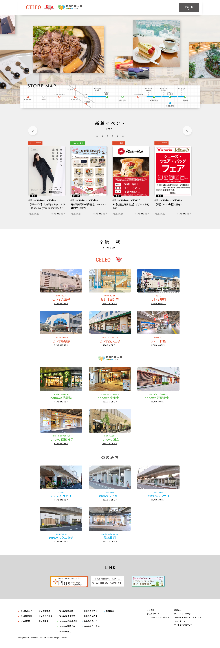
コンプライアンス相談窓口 (158, 620)
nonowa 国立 (107, 95)
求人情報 (150, 612)
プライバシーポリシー (183, 616)
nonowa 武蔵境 (185, 99)
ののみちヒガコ (163, 89)
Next (187, 130)
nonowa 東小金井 (169, 95)
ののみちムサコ (148, 89)
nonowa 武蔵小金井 (154, 99)
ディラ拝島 (72, 89)
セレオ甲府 (27, 98)
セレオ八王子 (75, 98)
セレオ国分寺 (138, 96)
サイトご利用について (183, 627)
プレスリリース (153, 616)
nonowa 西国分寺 (122, 99)
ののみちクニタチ (98, 89)
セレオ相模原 (86, 103)
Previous (32, 130)
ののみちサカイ (181, 89)
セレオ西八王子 (59, 96)
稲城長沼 (170, 104)
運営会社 (178, 612)
